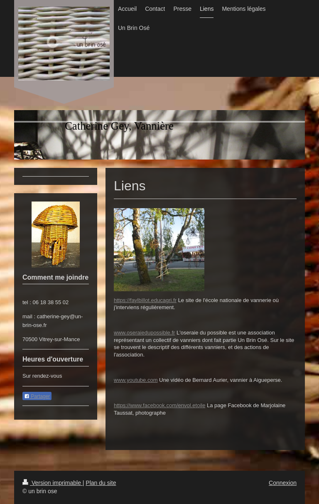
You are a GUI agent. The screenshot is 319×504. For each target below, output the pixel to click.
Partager (37, 396)
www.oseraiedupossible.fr (144, 332)
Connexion (283, 482)
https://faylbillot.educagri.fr (145, 300)
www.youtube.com (136, 380)
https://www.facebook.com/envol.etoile (159, 405)
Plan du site (101, 482)
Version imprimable (52, 482)
